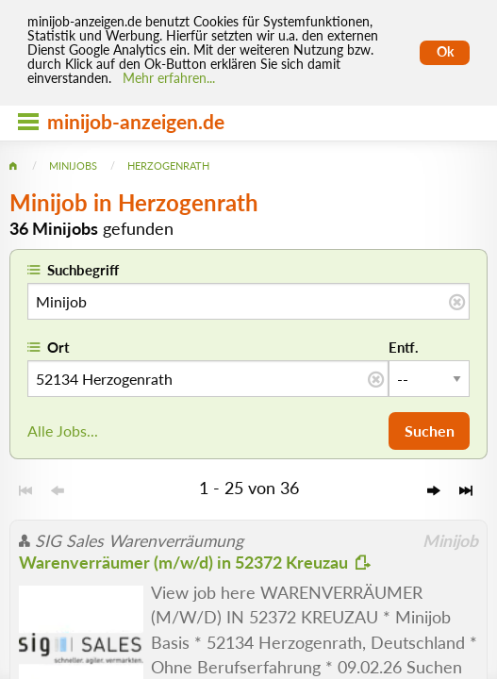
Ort (58, 347)
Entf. (404, 347)
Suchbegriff (83, 269)
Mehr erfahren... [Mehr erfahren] (169, 78)
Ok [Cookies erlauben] (445, 51)
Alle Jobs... (62, 430)
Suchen (430, 430)
